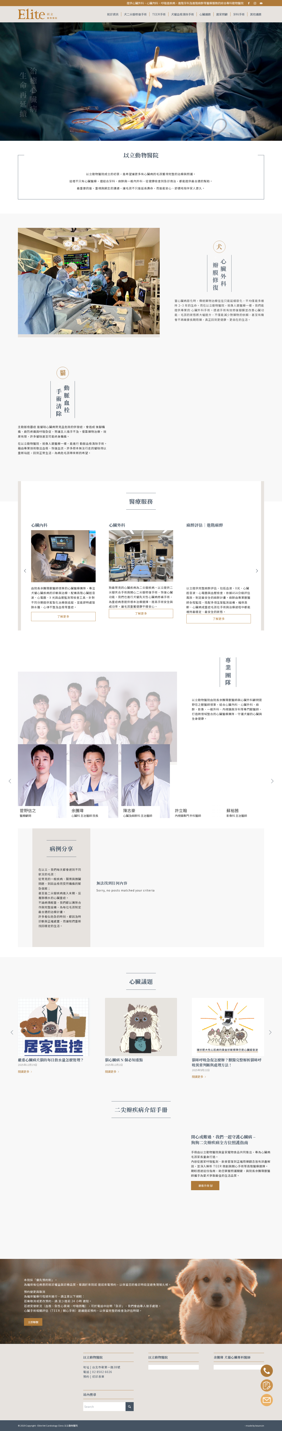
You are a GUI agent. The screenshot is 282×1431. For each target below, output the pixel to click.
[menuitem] (112, 14)
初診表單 (98, 1376)
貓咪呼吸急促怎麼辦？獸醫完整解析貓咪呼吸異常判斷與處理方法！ (226, 1062)
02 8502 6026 (102, 1372)
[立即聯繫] (33, 1322)
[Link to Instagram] (255, 3)
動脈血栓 (67, 400)
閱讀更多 (25, 1071)
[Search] (108, 1406)
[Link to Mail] (261, 3)
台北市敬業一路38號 (106, 1367)
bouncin (259, 1425)
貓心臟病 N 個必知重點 (124, 1059)
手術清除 (59, 399)
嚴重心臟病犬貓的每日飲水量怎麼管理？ (51, 1059)
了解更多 (63, 616)
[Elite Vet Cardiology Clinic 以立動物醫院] (38, 14)
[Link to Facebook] (249, 3)
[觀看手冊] (205, 1185)
